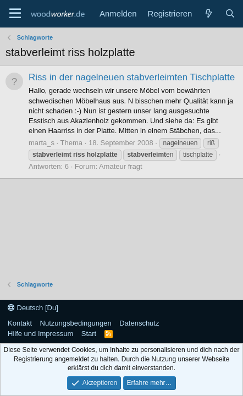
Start (88, 333)
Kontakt (20, 323)
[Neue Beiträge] (208, 13)
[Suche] (230, 13)
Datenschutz (139, 323)
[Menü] (15, 14)
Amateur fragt (120, 166)
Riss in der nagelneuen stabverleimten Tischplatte (132, 77)
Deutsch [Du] (33, 308)
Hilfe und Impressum (40, 333)
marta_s (41, 143)
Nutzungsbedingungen (76, 323)
